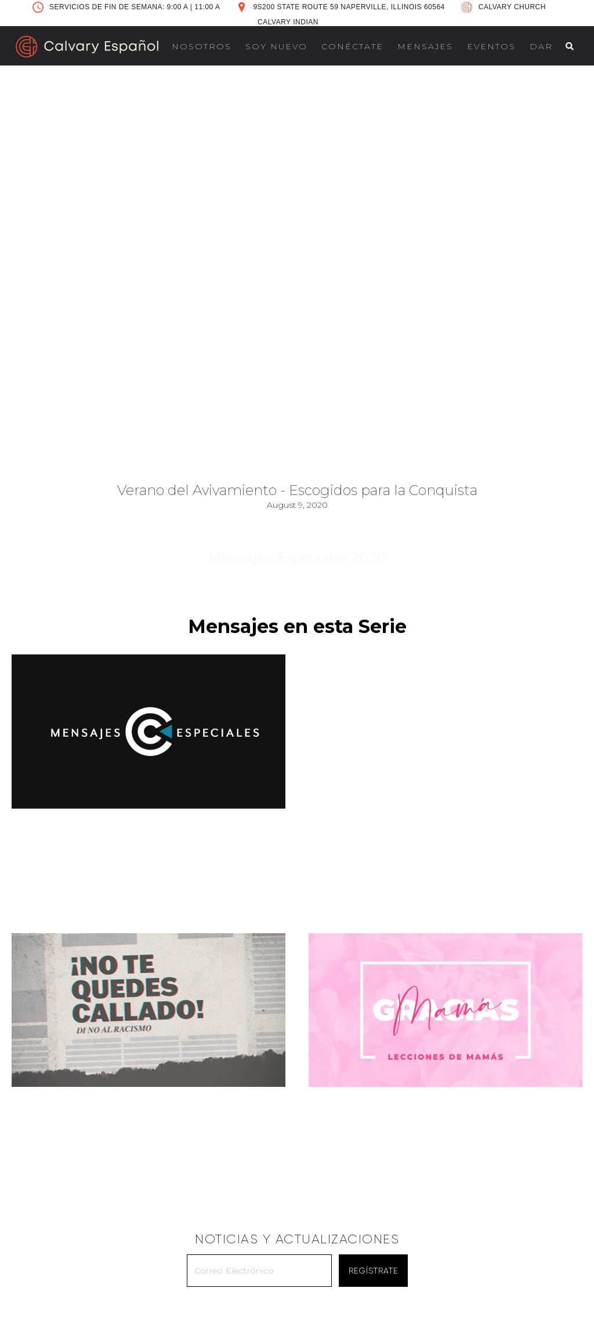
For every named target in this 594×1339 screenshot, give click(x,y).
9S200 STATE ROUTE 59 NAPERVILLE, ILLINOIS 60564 (348, 7)
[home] (87, 46)
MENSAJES (425, 46)
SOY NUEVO (276, 46)
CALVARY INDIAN (288, 22)
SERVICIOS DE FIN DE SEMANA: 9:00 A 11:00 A (134, 7)
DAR (541, 46)
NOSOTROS (201, 46)
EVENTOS (491, 46)
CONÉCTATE (352, 46)
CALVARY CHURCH (512, 7)
